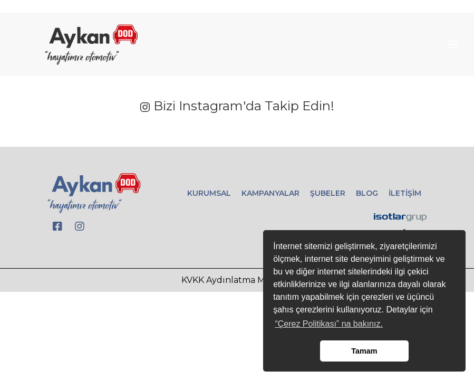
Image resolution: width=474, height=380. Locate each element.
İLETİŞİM (405, 193)
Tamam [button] (364, 351)
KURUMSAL (209, 193)
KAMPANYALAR (270, 193)
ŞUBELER (327, 193)
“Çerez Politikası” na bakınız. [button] (329, 323)
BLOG (367, 193)
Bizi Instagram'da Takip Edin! (237, 105)
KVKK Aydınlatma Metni (232, 280)
